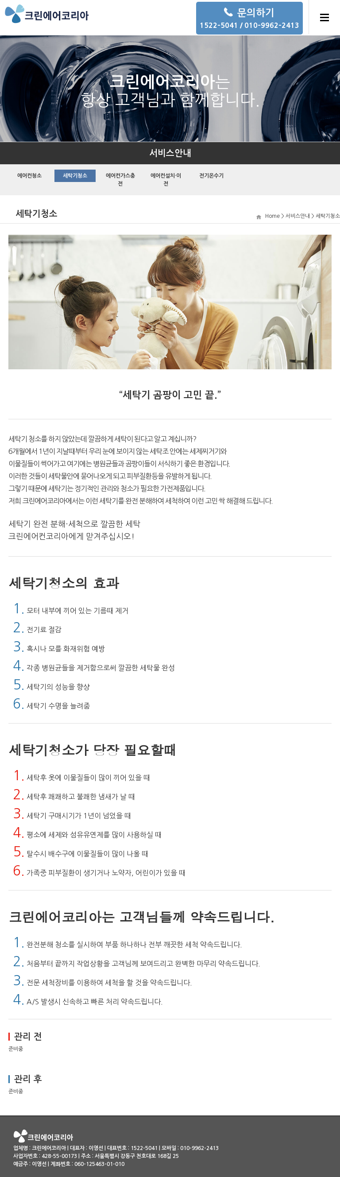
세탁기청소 (75, 175)
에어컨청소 (29, 175)
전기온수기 (211, 175)
